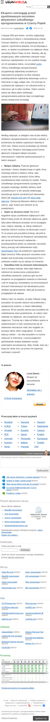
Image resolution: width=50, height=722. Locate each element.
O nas (5, 700)
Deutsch (41, 422)
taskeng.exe (7, 619)
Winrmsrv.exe (31, 603)
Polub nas (39, 706)
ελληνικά (8, 438)
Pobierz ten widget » (9, 535)
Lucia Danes (19, 28)
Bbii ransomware (32, 588)
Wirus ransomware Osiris (15, 522)
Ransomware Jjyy (9, 588)
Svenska (25, 422)
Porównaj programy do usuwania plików (17, 688)
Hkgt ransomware (32, 582)
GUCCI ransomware (13, 518)
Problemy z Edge (13, 493)
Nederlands (42, 426)
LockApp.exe (30, 619)
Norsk (7, 447)
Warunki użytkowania (19, 700)
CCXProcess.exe (9, 603)
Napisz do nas (10, 706)
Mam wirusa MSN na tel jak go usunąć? (22, 484)
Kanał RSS (24, 706)
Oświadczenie (38, 703)
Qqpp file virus (7, 572)
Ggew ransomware (9, 582)
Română (8, 422)
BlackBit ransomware (13, 510)
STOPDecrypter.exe (10, 607)
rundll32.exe (30, 607)
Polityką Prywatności (9, 718)
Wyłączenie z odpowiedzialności (17, 703)
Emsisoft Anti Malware (34, 638)
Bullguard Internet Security (13, 642)
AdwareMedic (7, 632)
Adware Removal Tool (34, 632)
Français (25, 447)
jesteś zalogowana (35, 453)
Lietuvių (41, 430)
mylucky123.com (19, 198)
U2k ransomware (12, 514)
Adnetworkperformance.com (16, 526)
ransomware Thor (9, 251)
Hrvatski (8, 430)
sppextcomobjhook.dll (34, 613)
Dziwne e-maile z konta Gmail (18, 481)
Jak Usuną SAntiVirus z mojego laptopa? (23, 477)
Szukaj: (28, 7)
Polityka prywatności (38, 700)
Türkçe (24, 426)
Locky (39, 64)
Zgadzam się (41, 718)
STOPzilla (6, 647)
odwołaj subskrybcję (15, 557)
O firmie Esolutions (13, 398)
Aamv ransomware (33, 572)
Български (42, 438)
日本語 (7, 426)
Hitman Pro (30, 643)
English (40, 434)
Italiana (24, 442)
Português (26, 438)
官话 (6, 434)
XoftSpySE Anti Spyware (12, 636)
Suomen (8, 442)
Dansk (24, 434)
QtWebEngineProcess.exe (12, 613)
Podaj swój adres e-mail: (11, 546)
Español (25, 430)
